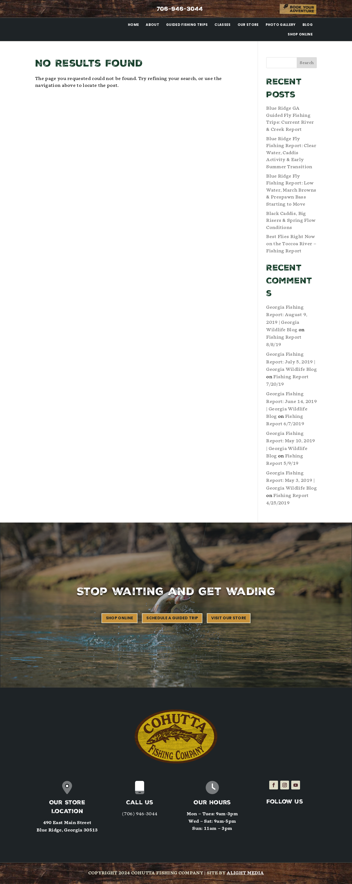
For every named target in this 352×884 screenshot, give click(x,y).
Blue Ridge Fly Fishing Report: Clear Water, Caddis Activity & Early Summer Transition (291, 153)
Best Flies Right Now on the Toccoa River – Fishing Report (291, 243)
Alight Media (245, 873)
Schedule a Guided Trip (172, 618)
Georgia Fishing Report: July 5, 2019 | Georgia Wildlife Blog (291, 361)
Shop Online (300, 34)
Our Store (248, 24)
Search (307, 62)
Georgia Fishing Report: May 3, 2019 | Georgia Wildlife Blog (291, 480)
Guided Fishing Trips (187, 24)
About (152, 24)
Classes (222, 24)
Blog (307, 24)
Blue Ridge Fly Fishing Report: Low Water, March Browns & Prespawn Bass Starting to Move (291, 190)
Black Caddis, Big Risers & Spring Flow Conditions (290, 220)
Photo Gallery (281, 24)
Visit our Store (228, 618)
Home (133, 24)
